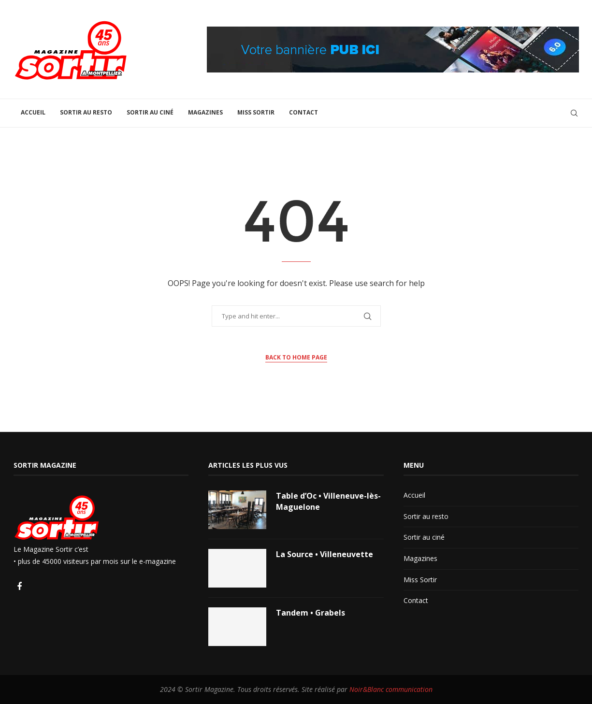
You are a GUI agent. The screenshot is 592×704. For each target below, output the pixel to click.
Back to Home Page (296, 357)
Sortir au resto (86, 112)
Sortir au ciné (150, 112)
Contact (303, 112)
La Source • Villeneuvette (324, 554)
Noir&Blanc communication (391, 689)
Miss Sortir (255, 112)
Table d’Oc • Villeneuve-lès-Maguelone (328, 501)
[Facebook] (19, 586)
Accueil (33, 112)
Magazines (205, 112)
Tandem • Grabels (310, 612)
